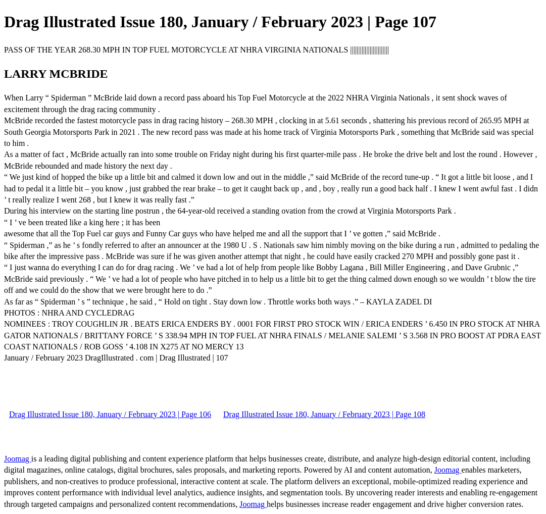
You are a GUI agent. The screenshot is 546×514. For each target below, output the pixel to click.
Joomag (17, 458)
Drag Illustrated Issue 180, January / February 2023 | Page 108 (324, 414)
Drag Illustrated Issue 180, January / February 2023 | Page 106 (110, 414)
